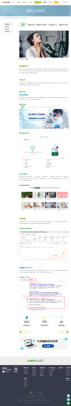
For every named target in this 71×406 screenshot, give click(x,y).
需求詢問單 (68, 380)
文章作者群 (26, 373)
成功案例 (5, 18)
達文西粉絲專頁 (34, 393)
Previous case (26, 331)
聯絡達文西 (31, 393)
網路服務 (34, 373)
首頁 (2, 18)
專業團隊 (25, 371)
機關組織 (41, 375)
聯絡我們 (67, 378)
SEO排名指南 (52, 367)
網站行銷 (34, 371)
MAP (37, 393)
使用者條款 (44, 402)
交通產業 (41, 373)
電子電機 (41, 369)
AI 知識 (25, 384)
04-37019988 (8, 369)
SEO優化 (68, 371)
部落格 (25, 378)
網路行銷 (25, 386)
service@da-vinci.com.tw (46, 400)
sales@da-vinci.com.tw (29, 400)
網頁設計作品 (43, 367)
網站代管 (68, 373)
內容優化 (51, 373)
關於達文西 (26, 367)
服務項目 (34, 367)
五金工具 (41, 371)
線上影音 (68, 375)
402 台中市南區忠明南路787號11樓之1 (35, 395)
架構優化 (51, 371)
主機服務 (34, 375)
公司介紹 (25, 369)
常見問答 (68, 367)
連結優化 (51, 375)
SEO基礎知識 (52, 369)
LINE (65, 2)
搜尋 (61, 2)
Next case (62, 331)
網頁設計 (34, 369)
